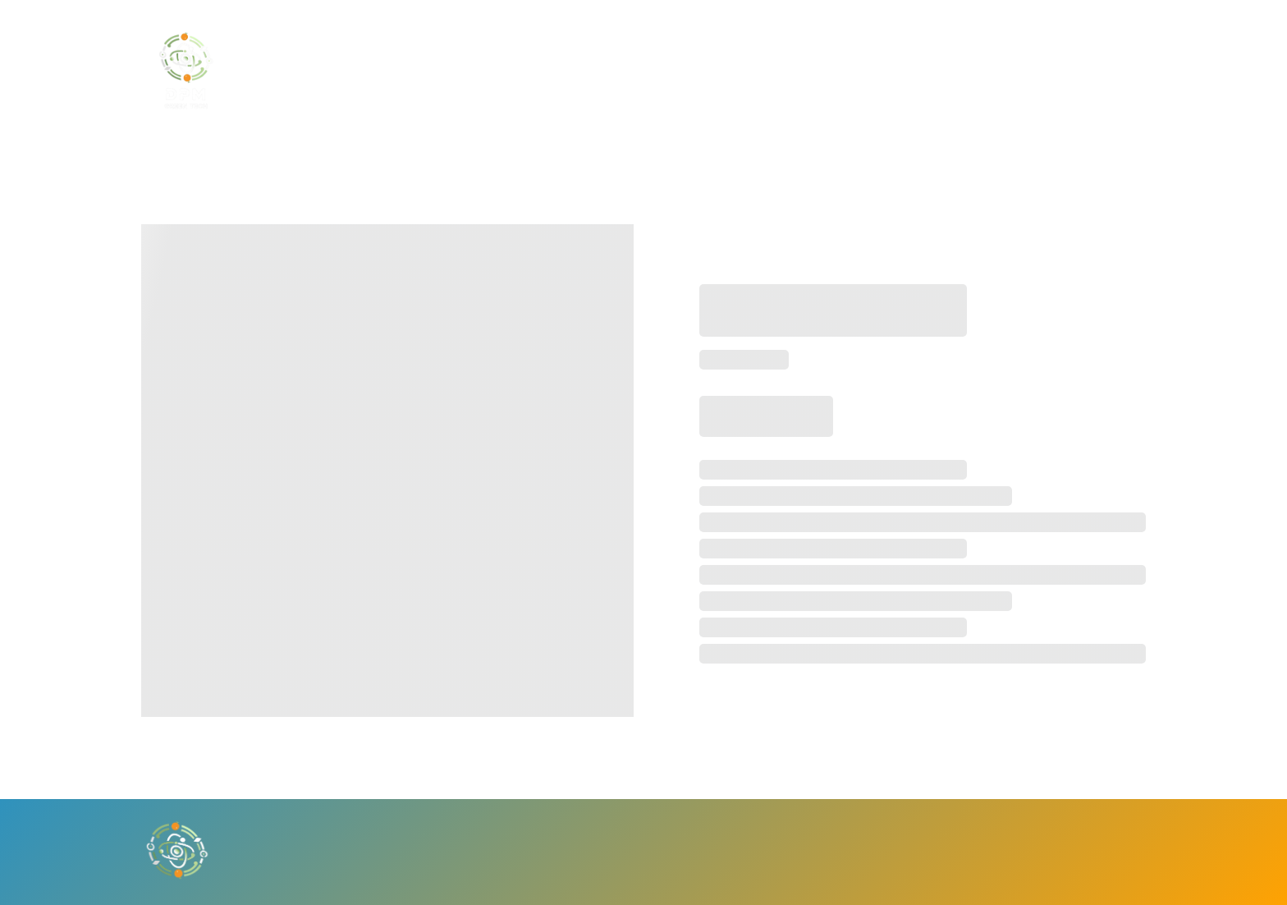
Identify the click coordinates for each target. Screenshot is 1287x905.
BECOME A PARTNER (712, 70)
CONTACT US (848, 70)
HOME (420, 70)
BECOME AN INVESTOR (544, 70)
